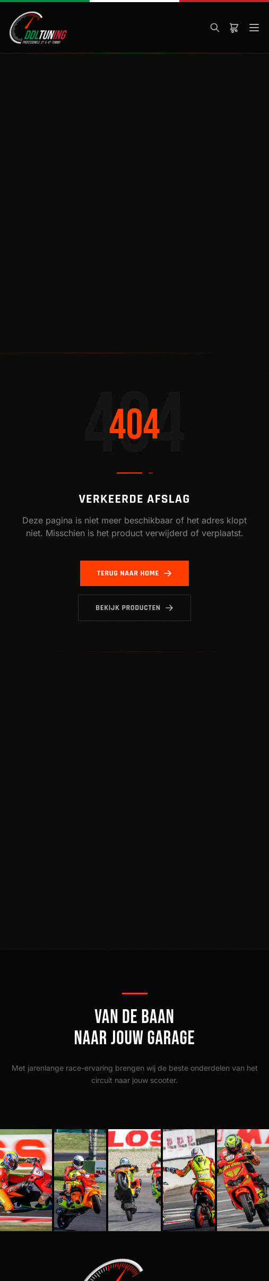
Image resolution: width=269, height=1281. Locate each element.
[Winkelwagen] (234, 27)
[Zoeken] (215, 27)
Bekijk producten (134, 608)
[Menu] (254, 27)
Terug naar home (134, 573)
